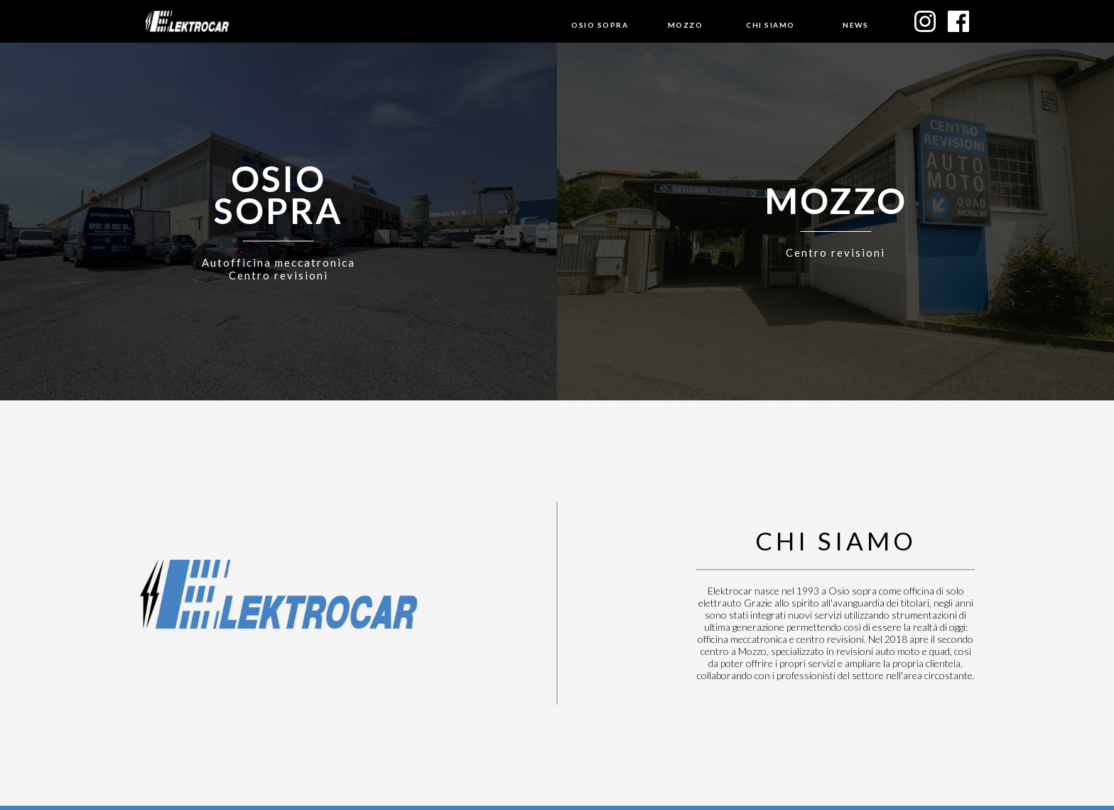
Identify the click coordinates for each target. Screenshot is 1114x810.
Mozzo (685, 25)
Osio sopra (599, 25)
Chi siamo (770, 25)
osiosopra (278, 191)
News (855, 25)
